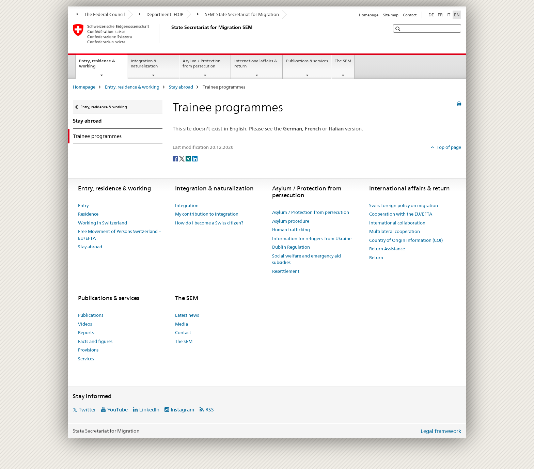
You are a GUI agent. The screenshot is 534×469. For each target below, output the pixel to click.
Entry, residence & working (97, 65)
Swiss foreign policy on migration (403, 205)
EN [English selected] (457, 14)
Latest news (187, 315)
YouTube (117, 409)
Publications (90, 315)
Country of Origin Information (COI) (406, 240)
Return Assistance (387, 248)
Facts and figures (95, 341)
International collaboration (397, 222)
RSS (209, 409)
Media (181, 324)
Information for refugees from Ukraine (311, 238)
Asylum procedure (290, 221)
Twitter (87, 409)
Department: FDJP (161, 14)
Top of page (448, 147)
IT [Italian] (448, 14)
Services (86, 358)
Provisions (88, 350)
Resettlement (285, 271)
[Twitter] (182, 158)
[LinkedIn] (195, 158)
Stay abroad (181, 87)
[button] (398, 29)
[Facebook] (176, 158)
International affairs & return (255, 63)
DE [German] (431, 14)
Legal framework (441, 431)
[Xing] (189, 158)
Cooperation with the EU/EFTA (400, 214)
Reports (86, 332)
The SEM (343, 60)
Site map (390, 15)
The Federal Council (101, 14)
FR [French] (440, 14)
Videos (85, 324)
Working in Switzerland (102, 222)
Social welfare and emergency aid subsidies (306, 259)
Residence (88, 214)
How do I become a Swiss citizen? (209, 222)
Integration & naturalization (144, 63)
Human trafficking (291, 229)
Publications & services (307, 60)
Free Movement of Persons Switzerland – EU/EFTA (119, 235)
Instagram (182, 409)
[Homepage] (170, 33)
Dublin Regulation (291, 247)
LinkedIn (149, 409)
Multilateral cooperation (394, 231)
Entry (83, 205)
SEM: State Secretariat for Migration (238, 14)
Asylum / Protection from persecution (201, 63)
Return (376, 257)
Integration (187, 205)
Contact (410, 15)
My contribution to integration (206, 214)
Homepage (368, 15)
